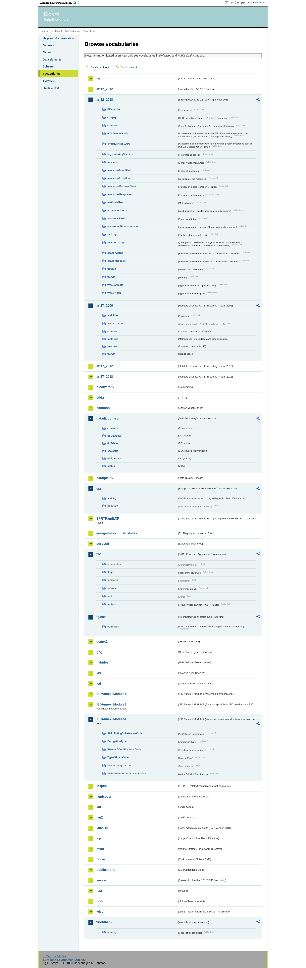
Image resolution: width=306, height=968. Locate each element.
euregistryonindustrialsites (116, 533)
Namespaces (51, 87)
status (111, 465)
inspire (101, 786)
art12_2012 (104, 89)
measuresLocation (118, 178)
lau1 (99, 807)
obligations (114, 458)
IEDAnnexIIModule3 (111, 704)
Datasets (48, 45)
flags (110, 572)
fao (98, 554)
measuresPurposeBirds (121, 186)
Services (48, 80)
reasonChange (116, 242)
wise (99, 911)
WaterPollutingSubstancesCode (126, 773)
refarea (111, 588)
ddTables (112, 443)
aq (98, 78)
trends (111, 276)
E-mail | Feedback (54, 956)
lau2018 (102, 828)
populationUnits (117, 210)
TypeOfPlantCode (117, 757)
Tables (47, 52)
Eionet (58, 31)
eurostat (102, 543)
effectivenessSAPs (118, 143)
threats (111, 268)
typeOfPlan (114, 292)
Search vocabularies (100, 67)
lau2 (99, 817)
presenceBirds (116, 218)
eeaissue (112, 450)
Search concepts (129, 67)
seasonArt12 (115, 252)
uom (99, 901)
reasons (112, 346)
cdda (100, 397)
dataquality (104, 478)
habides (102, 662)
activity (111, 498)
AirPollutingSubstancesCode (124, 733)
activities (112, 315)
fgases (101, 617)
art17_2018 (104, 376)
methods (112, 339)
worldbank (104, 922)
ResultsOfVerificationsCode (124, 749)
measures (113, 162)
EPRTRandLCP (107, 518)
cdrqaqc (112, 117)
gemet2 (102, 641)
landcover (104, 796)
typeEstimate (115, 284)
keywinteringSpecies (120, 154)
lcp (98, 838)
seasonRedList (116, 260)
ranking (112, 234)
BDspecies (113, 109)
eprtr (100, 488)
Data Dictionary (72, 31)
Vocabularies (52, 73)
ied (98, 683)
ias (98, 673)
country (112, 932)
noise (100, 859)
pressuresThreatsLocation (123, 226)
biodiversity (105, 387)
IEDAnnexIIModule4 (111, 719)
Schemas (49, 66)
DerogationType (117, 741)
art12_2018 (104, 99)
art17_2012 (104, 366)
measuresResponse (119, 194)
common (103, 408)
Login (231, 2)
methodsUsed (115, 202)
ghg (99, 652)
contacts (112, 428)
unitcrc (111, 604)
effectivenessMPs (118, 133)
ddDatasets (114, 435)
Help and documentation (58, 38)
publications (105, 869)
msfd (100, 849)
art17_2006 (104, 305)
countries (113, 125)
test (99, 890)
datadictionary (107, 418)
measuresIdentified (119, 170)
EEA (59, 3)
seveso (101, 880)
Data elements (52, 59)
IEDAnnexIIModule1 (111, 694)
